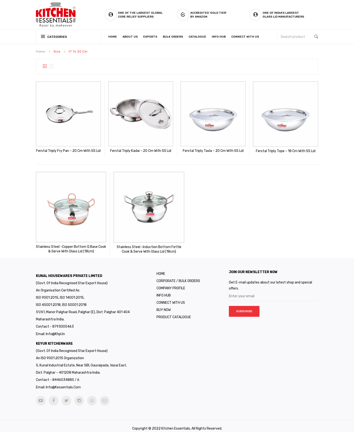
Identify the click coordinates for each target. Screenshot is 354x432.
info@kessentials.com (63, 382)
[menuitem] (113, 37)
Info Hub (164, 290)
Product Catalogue (174, 312)
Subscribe (244, 306)
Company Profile (171, 283)
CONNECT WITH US (171, 297)
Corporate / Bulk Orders (178, 276)
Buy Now (164, 305)
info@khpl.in (55, 329)
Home (40, 51)
